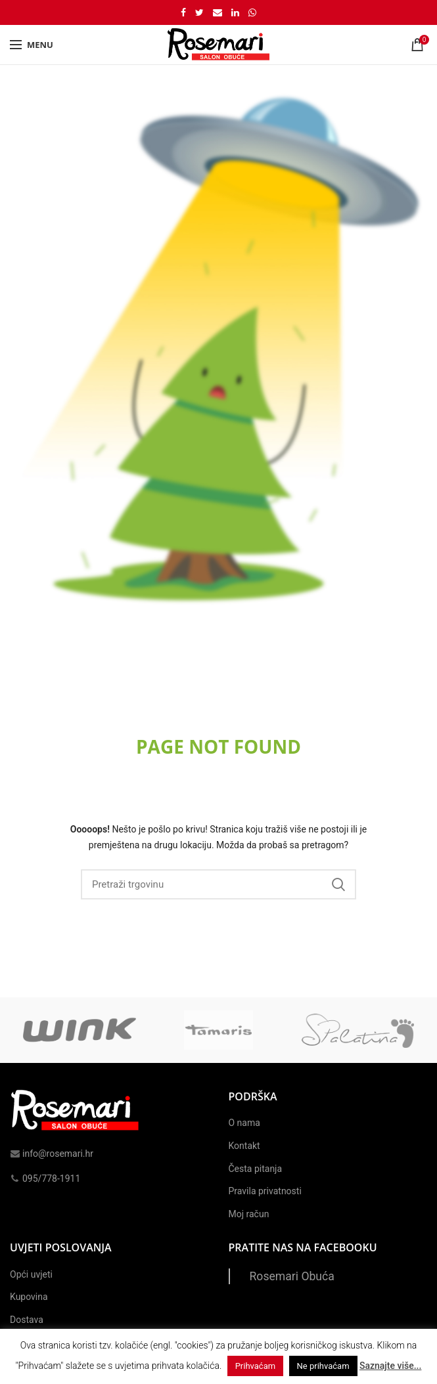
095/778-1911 (45, 1178)
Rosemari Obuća (292, 1276)
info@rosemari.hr (51, 1153)
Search (338, 884)
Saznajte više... (390, 1365)
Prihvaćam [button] (255, 1366)
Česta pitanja (256, 1168)
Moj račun (249, 1214)
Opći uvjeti (31, 1274)
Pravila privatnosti (265, 1191)
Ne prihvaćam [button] (323, 1366)
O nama (244, 1122)
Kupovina (29, 1296)
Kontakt (244, 1145)
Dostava (26, 1319)
